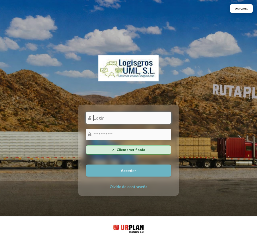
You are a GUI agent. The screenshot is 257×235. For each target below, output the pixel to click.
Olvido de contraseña (128, 186)
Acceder (128, 170)
